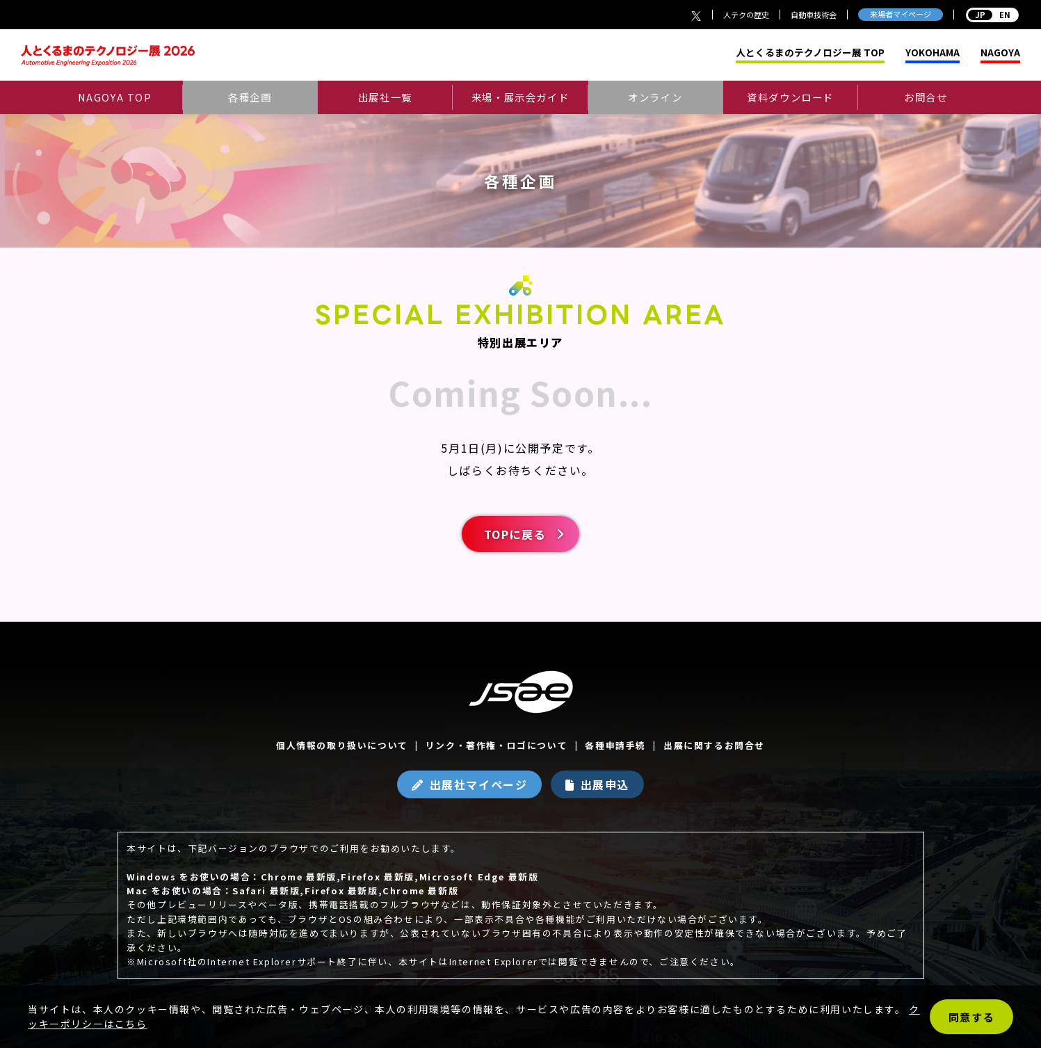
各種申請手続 (615, 745)
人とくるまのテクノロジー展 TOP (810, 53)
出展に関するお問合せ (714, 745)
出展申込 (605, 784)
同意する (971, 1017)
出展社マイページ (479, 784)
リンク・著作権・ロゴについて (496, 745)
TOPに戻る (515, 534)
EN (992, 14)
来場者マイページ (900, 13)
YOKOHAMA (932, 53)
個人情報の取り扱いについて (342, 745)
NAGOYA (1000, 53)
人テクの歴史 (746, 14)
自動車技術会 (814, 14)
